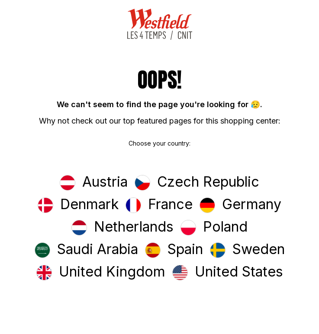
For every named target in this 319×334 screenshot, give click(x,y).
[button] (94, 183)
